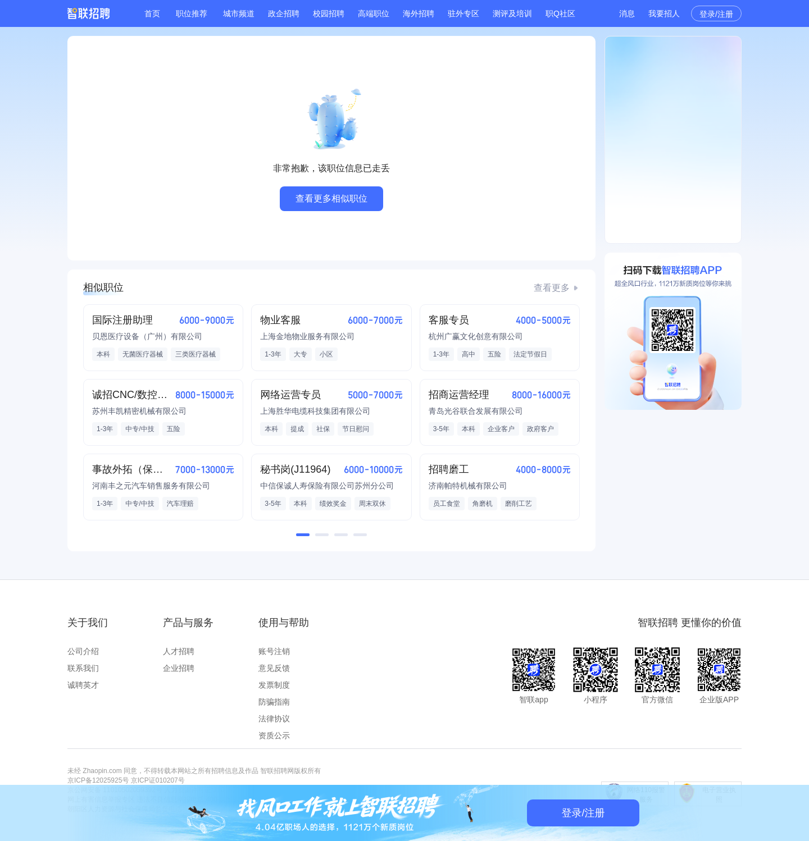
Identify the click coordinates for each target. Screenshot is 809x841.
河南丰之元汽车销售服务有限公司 (151, 485)
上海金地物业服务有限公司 (307, 336)
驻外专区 (463, 13)
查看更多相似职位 (331, 198)
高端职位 (373, 13)
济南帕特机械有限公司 (468, 485)
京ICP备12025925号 (98, 780)
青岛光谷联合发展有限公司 (476, 410)
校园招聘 (328, 13)
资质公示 (274, 735)
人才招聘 (178, 651)
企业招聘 (178, 668)
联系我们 (83, 668)
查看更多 (552, 287)
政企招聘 (283, 13)
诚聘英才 (83, 684)
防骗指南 (274, 701)
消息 (627, 13)
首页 (152, 13)
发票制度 (274, 684)
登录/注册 (716, 14)
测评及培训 (512, 13)
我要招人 (664, 13)
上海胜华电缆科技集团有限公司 (315, 410)
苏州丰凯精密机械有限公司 (139, 410)
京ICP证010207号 (158, 780)
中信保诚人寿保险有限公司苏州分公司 (327, 485)
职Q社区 (560, 13)
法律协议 (274, 718)
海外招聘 (418, 13)
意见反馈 (274, 668)
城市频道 (238, 13)
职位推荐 (191, 13)
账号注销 (274, 651)
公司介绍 (83, 651)
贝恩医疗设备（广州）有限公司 (147, 336)
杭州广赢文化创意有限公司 (476, 336)
